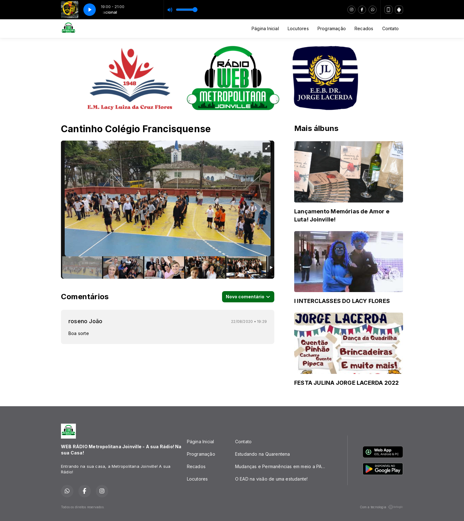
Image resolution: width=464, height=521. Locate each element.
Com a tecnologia (381, 507)
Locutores (298, 28)
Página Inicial (265, 28)
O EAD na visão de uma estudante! (271, 478)
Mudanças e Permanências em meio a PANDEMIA (283, 466)
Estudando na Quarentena (262, 454)
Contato (390, 28)
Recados (364, 28)
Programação (332, 28)
